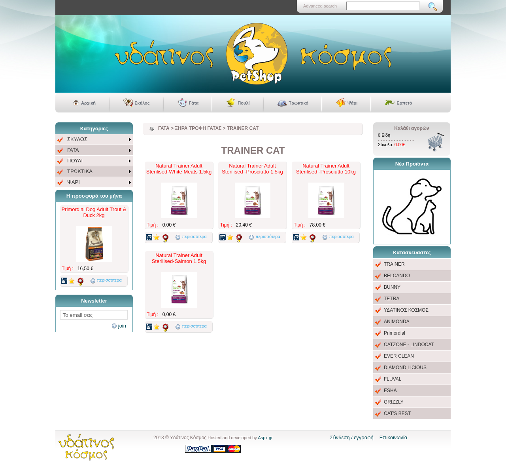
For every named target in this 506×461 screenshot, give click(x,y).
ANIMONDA (397, 321)
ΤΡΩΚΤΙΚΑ (80, 171)
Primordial (394, 333)
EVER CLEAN (399, 356)
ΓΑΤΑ (73, 150)
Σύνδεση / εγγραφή (352, 437)
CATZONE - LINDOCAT (409, 344)
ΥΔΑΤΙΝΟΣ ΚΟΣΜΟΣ (406, 310)
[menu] (94, 161)
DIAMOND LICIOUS (405, 367)
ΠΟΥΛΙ (75, 161)
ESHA (390, 390)
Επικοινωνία (394, 437)
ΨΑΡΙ (73, 182)
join (122, 326)
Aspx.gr (265, 437)
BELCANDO (397, 275)
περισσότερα (109, 280)
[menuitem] (94, 139)
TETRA (391, 298)
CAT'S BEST (397, 413)
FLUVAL (392, 379)
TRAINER (394, 264)
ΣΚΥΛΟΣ (77, 139)
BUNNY (392, 287)
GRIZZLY (394, 402)
